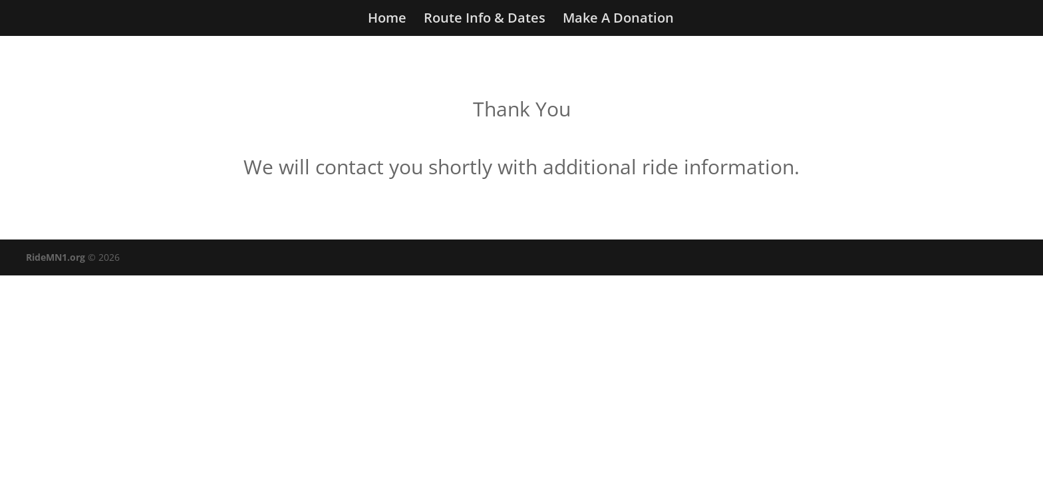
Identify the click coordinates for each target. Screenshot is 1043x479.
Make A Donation (618, 20)
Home (387, 20)
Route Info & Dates (484, 20)
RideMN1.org (55, 257)
